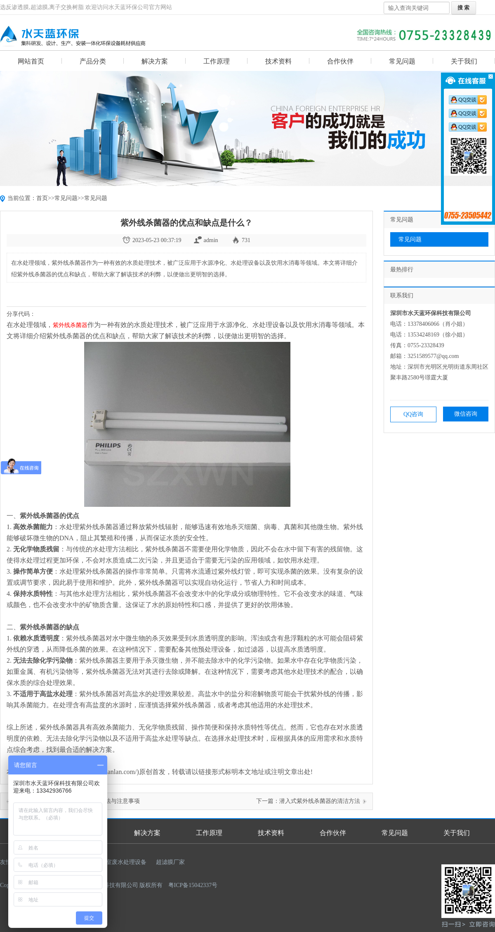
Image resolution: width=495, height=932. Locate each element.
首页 (42, 198)
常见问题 (402, 61)
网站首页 (31, 61)
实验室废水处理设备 (120, 862)
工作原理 (216, 61)
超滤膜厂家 (170, 862)
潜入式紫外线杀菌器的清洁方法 (319, 801)
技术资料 (278, 61)
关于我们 (464, 61)
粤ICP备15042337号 (193, 885)
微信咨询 (465, 414)
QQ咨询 (413, 414)
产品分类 (93, 61)
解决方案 (154, 61)
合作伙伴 (340, 61)
